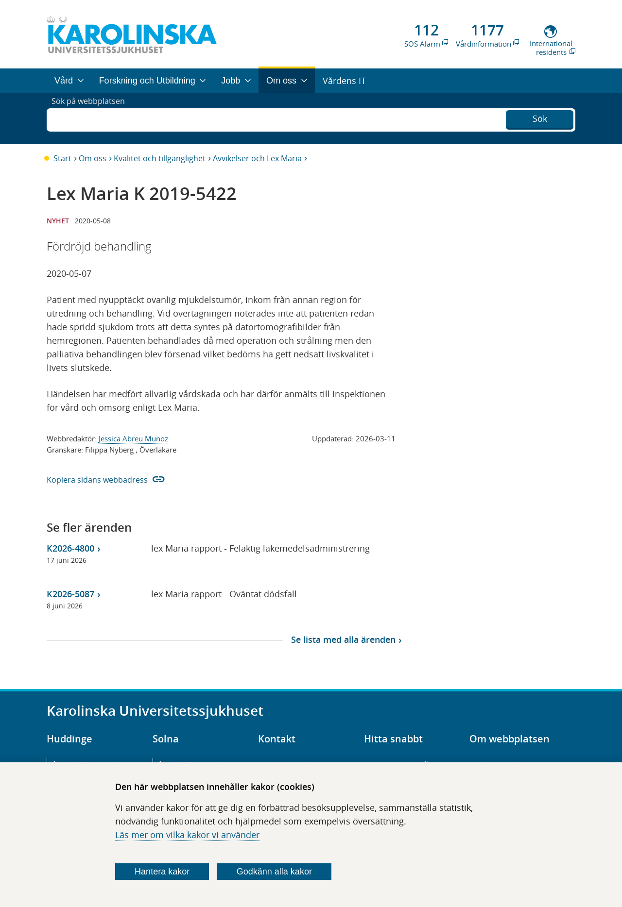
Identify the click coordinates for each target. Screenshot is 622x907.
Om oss (92, 158)
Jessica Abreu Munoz (133, 438)
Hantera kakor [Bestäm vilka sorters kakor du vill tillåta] (162, 871)
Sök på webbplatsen (93, 118)
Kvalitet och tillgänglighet (160, 158)
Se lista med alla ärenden (343, 639)
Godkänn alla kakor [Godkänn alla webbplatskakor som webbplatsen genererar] (274, 871)
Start (62, 158)
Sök (540, 117)
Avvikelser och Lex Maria (257, 158)
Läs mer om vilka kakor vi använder (187, 834)
